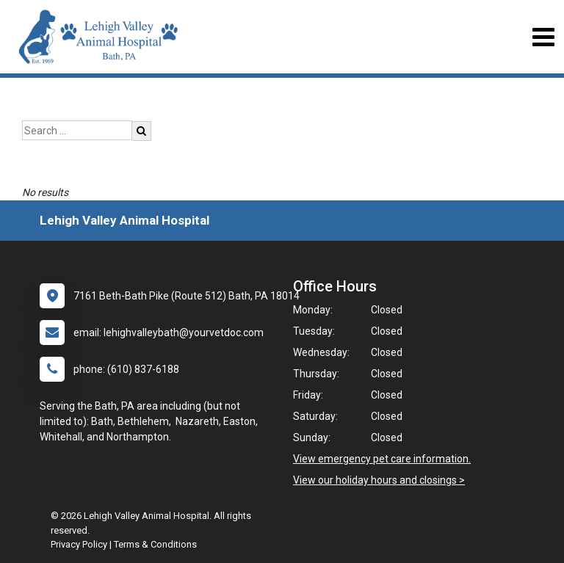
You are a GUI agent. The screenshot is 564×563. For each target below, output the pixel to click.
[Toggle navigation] (543, 37)
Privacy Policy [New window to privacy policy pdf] (79, 544)
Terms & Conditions (155, 544)
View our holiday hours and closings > (379, 480)
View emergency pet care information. (382, 459)
